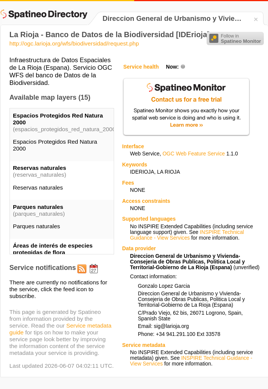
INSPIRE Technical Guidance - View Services (187, 235)
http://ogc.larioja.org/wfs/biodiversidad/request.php (74, 43)
